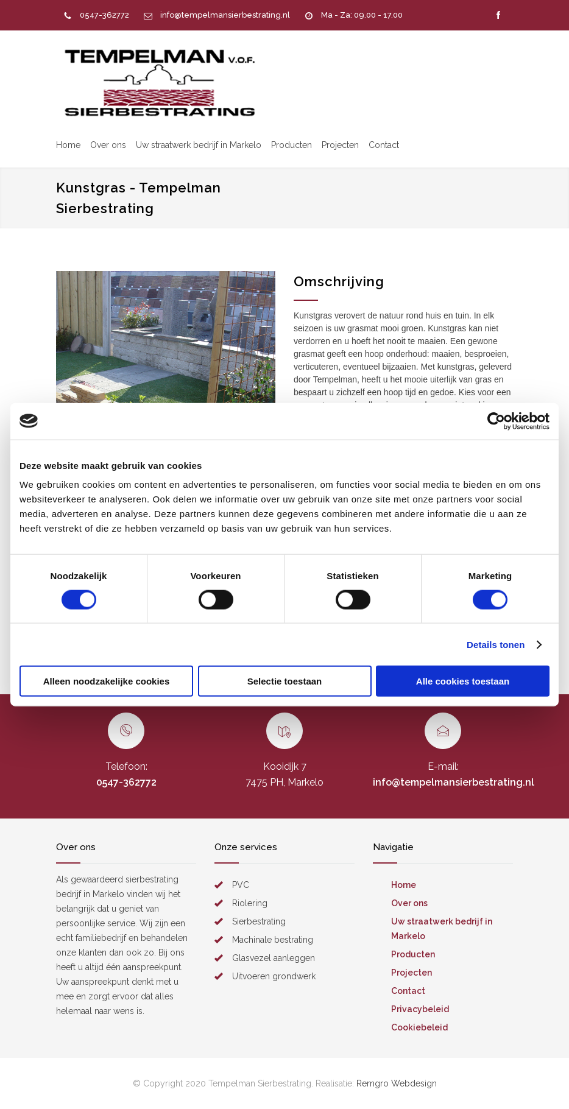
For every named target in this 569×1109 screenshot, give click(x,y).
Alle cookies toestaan (462, 681)
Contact (384, 145)
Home (68, 145)
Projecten (340, 145)
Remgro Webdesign (396, 1083)
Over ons (108, 145)
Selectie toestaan (284, 681)
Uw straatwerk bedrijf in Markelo (198, 145)
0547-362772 (104, 14)
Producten (291, 145)
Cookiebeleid (419, 1027)
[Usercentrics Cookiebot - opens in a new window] (496, 421)
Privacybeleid (420, 1009)
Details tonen (496, 644)
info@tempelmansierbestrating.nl (225, 14)
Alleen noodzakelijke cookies (106, 681)
